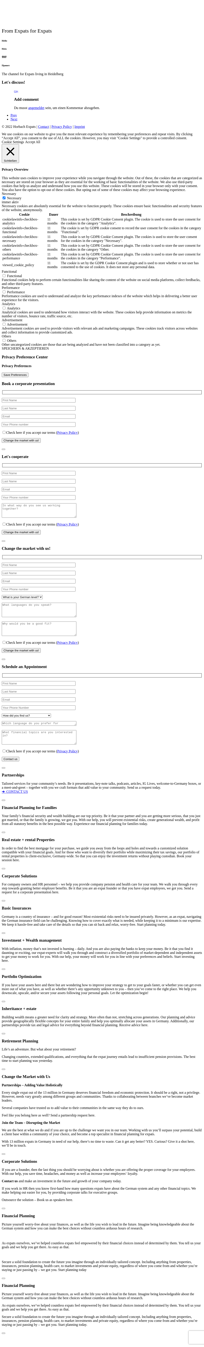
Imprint (79, 126)
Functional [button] (9, 271)
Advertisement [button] (12, 320)
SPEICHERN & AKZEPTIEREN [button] (25, 348)
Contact (43, 126)
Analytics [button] (8, 304)
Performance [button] (11, 288)
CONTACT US (15, 803)
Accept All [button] (32, 142)
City (16, 91)
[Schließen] (3, 449)
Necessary (14, 198)
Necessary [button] (9, 194)
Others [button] (6, 336)
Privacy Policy (61, 126)
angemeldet (36, 108)
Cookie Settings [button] (13, 142)
